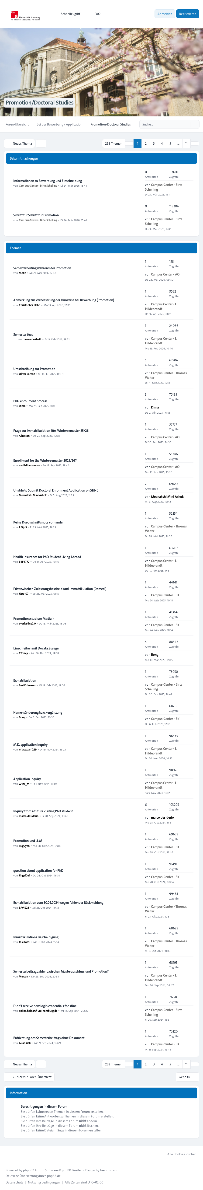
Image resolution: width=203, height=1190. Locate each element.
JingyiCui (24, 875)
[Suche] (186, 124)
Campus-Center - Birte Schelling (38, 185)
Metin (22, 273)
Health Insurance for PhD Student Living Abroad (47, 557)
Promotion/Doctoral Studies (39, 103)
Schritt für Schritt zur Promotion (36, 215)
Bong (154, 654)
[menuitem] (68, 14)
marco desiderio (28, 816)
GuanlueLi (25, 1042)
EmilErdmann (27, 685)
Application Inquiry (27, 779)
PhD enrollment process (30, 401)
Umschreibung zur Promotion (34, 368)
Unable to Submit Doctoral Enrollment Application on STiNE (55, 490)
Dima (22, 406)
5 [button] (170, 143)
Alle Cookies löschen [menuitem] (178, 1154)
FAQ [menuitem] (94, 13)
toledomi (24, 942)
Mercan (23, 976)
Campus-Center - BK (165, 595)
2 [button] (146, 143)
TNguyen (24, 845)
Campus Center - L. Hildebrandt (161, 306)
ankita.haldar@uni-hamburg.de (38, 1010)
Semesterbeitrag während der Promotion (42, 268)
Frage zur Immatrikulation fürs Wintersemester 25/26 (51, 431)
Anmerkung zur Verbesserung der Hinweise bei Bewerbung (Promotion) (63, 300)
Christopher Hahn (29, 305)
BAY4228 (24, 907)
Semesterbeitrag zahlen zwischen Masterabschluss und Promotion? (61, 971)
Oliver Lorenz (27, 373)
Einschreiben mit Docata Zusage (35, 648)
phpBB (27, 1170)
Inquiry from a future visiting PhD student (43, 811)
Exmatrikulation (24, 680)
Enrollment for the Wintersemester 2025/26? (45, 460)
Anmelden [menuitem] (165, 13)
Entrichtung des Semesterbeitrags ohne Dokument (48, 1038)
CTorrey (23, 653)
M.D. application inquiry (30, 744)
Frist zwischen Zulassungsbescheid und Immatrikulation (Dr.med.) (59, 588)
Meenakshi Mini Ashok (33, 495)
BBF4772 (24, 561)
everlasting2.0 (27, 623)
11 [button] (186, 143)
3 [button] (154, 143)
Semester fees (23, 334)
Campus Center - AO (165, 274)
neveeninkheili (32, 339)
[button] (194, 143)
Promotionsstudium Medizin (33, 618)
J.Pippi (23, 527)
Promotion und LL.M (27, 840)
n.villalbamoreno (29, 465)
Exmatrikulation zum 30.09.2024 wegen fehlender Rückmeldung (58, 902)
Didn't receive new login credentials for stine (44, 1006)
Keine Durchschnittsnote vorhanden (38, 522)
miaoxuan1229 (28, 749)
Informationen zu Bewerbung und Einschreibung (47, 180)
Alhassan (24, 435)
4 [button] (162, 143)
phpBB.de (54, 1175)
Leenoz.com (108, 1170)
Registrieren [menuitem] (187, 13)
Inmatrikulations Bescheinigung (35, 937)
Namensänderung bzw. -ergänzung (37, 712)
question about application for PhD (38, 870)
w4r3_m (24, 783)
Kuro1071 (24, 593)
